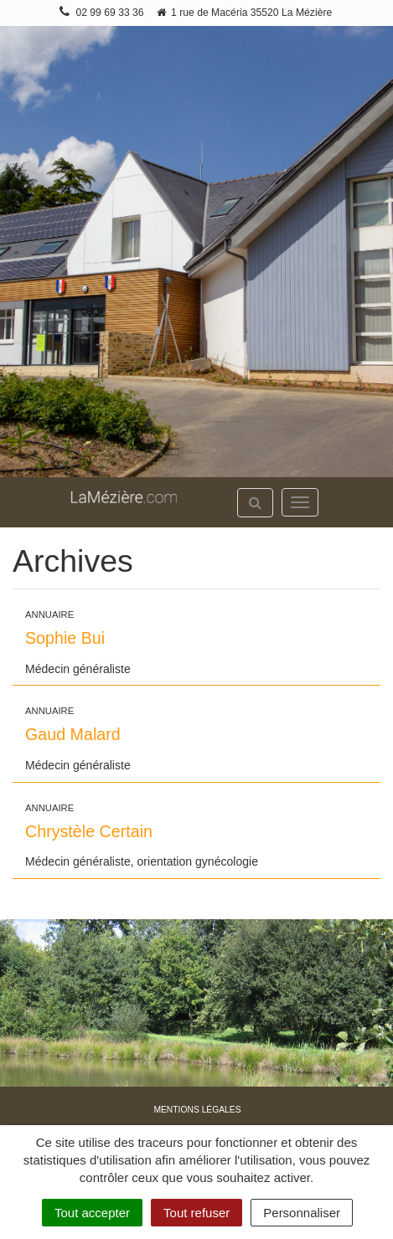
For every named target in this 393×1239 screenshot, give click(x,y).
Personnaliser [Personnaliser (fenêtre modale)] (301, 1213)
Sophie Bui (65, 638)
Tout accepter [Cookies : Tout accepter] (92, 1213)
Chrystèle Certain (89, 831)
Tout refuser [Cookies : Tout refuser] (196, 1213)
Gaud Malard (73, 734)
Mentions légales (196, 1109)
